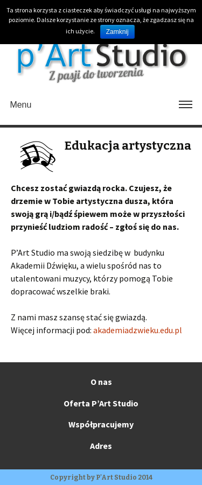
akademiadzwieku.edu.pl (137, 330)
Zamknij (117, 32)
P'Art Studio (116, 477)
